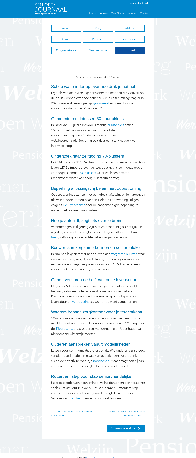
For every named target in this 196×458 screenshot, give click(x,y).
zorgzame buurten (124, 249)
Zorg (98, 28)
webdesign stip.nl (126, 453)
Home (92, 13)
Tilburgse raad (66, 323)
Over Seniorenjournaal (124, 13)
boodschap (101, 356)
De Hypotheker (74, 200)
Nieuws (103, 13)
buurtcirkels (115, 120)
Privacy (88, 453)
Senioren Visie (98, 46)
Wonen (66, 28)
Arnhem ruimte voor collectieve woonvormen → (125, 408)
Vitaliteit (130, 28)
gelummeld (101, 98)
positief (75, 393)
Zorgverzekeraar (66, 46)
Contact (145, 13)
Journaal (129, 46)
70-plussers (87, 168)
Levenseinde (129, 37)
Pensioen (98, 37)
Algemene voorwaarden (105, 453)
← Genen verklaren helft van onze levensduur (72, 408)
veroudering (80, 296)
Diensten (66, 37)
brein (54, 232)
